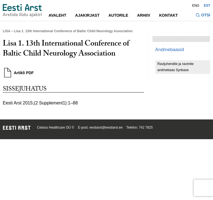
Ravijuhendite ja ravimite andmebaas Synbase (176, 67)
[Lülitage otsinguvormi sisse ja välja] (203, 16)
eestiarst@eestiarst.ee (106, 127)
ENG (195, 6)
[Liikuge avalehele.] (22, 10)
